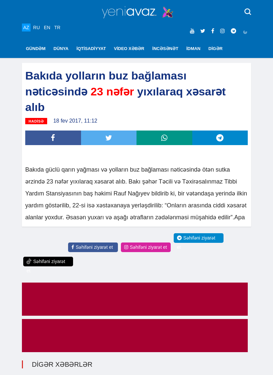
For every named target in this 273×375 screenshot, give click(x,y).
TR (57, 27)
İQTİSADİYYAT (91, 48)
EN (47, 27)
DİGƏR (216, 48)
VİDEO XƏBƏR (129, 48)
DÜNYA (60, 48)
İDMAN (193, 48)
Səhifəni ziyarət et (92, 247)
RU (36, 27)
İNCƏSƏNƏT (165, 48)
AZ (26, 27)
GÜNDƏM (36, 48)
